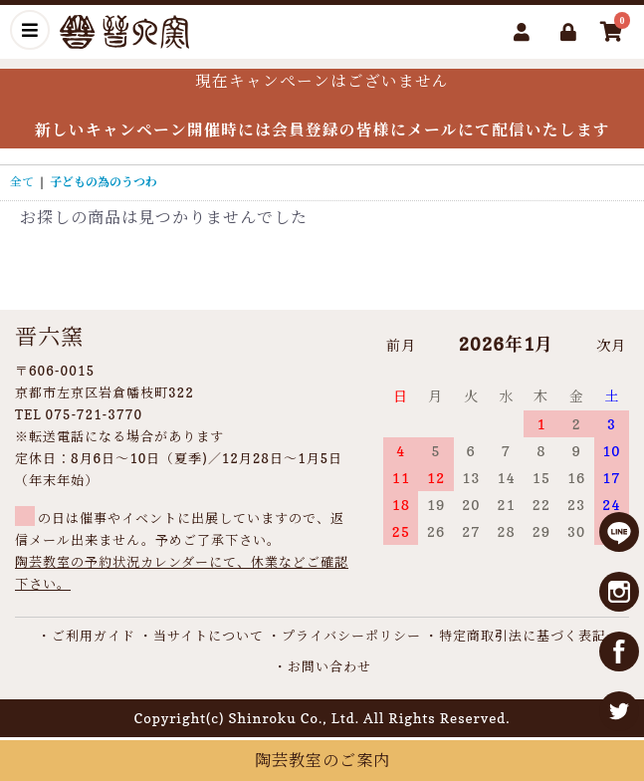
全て (22, 181)
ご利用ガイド (93, 636)
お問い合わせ (329, 666)
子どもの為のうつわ (103, 181)
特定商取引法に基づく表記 (522, 636)
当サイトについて (208, 636)
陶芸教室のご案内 (322, 760)
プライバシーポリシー (351, 636)
